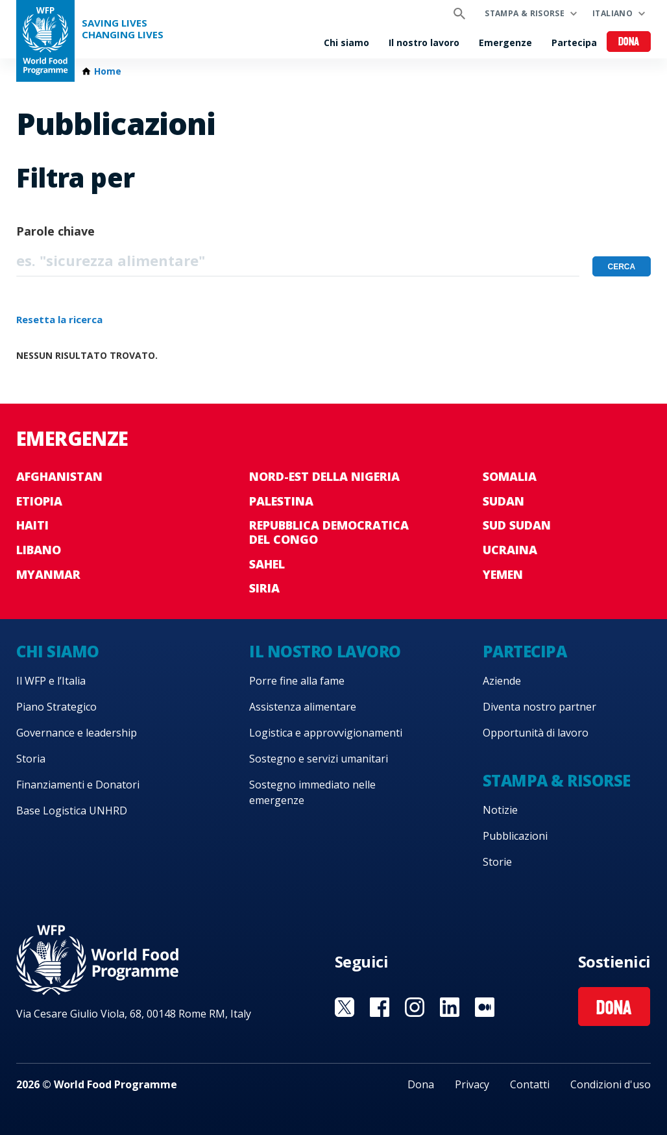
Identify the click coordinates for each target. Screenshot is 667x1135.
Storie (497, 862)
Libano (38, 549)
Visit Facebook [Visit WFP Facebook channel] (379, 1007)
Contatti (530, 1084)
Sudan (503, 501)
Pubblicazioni (515, 836)
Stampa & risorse (524, 13)
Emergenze (505, 42)
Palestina (281, 501)
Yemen (503, 574)
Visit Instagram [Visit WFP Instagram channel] (414, 1007)
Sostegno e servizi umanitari (318, 758)
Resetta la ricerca (59, 319)
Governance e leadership (76, 733)
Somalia (510, 476)
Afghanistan (59, 476)
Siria (264, 588)
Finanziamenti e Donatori (77, 784)
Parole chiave (55, 231)
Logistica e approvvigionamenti (325, 733)
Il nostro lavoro (424, 42)
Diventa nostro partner (539, 707)
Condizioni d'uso (610, 1084)
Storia (30, 758)
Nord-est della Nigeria (324, 476)
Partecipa (574, 42)
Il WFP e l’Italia (51, 681)
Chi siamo (346, 42)
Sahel (267, 564)
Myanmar (48, 574)
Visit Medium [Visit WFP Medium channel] (484, 1007)
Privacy (472, 1084)
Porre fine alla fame (297, 681)
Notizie (500, 810)
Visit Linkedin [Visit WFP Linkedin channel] (449, 1007)
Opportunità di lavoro (535, 733)
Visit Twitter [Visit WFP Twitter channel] (344, 1007)
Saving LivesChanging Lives (123, 29)
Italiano (612, 13)
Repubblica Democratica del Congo (329, 532)
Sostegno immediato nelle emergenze (312, 792)
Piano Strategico (56, 707)
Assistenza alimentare (302, 707)
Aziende (502, 681)
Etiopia (39, 501)
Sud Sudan (517, 525)
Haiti (32, 525)
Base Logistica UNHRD (71, 810)
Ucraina (510, 549)
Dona (629, 42)
